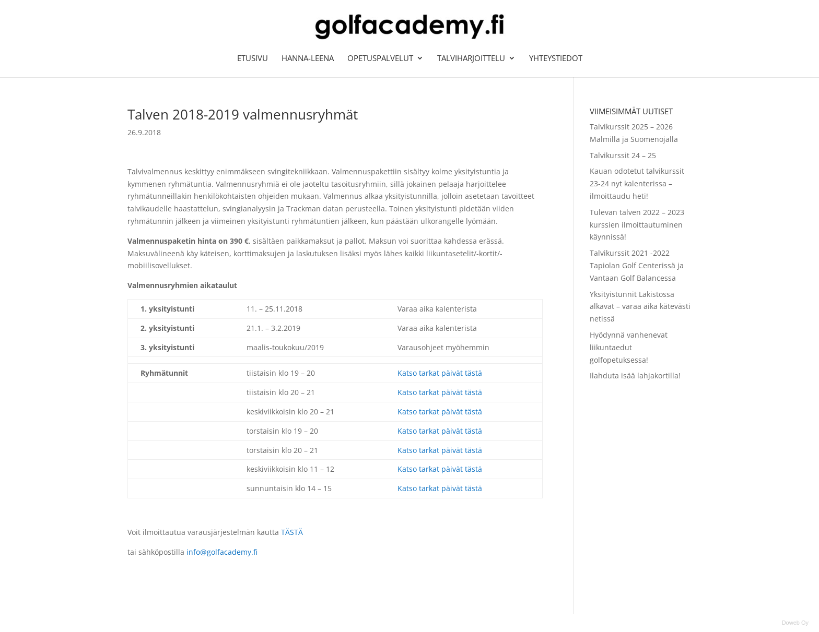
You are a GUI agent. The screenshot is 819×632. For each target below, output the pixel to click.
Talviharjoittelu (471, 58)
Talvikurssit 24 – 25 (623, 155)
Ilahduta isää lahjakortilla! (635, 375)
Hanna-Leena (308, 58)
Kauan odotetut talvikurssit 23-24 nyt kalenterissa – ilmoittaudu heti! (637, 183)
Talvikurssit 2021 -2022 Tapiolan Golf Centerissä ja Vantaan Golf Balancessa (637, 265)
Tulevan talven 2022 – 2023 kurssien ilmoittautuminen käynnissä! (637, 224)
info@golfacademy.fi (223, 552)
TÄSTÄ (292, 532)
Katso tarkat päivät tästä (439, 373)
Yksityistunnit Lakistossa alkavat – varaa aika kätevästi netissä (640, 306)
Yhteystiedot (555, 58)
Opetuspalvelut (380, 58)
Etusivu (252, 58)
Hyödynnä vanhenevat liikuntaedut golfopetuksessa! (629, 347)
